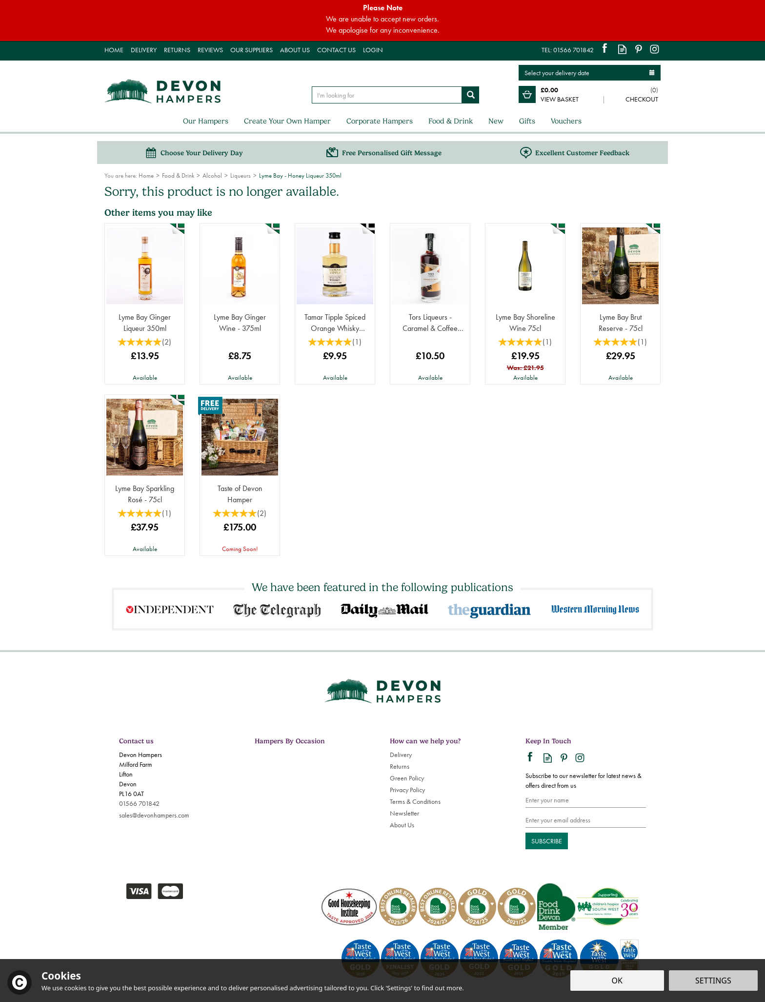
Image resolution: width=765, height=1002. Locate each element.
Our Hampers (205, 121)
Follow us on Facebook (606, 49)
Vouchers (566, 121)
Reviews (210, 49)
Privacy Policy (407, 789)
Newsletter (404, 813)
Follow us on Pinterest (638, 49)
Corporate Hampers (379, 121)
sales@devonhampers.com (154, 815)
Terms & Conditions (415, 801)
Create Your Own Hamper (287, 121)
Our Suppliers (251, 49)
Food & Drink (450, 121)
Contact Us (336, 49)
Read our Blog (622, 49)
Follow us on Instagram (654, 49)
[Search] (387, 94)
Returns (399, 766)
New (495, 121)
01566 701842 (139, 803)
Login (373, 49)
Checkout (641, 99)
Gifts (527, 121)
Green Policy (407, 778)
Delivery (401, 754)
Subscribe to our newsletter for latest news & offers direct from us (583, 780)
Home (113, 49)
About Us (402, 824)
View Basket (560, 99)
